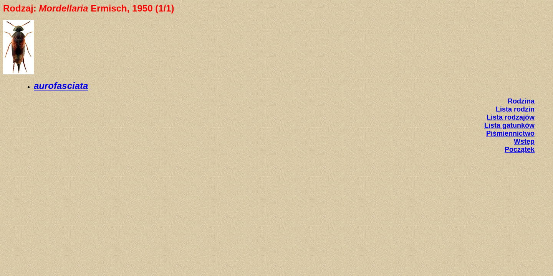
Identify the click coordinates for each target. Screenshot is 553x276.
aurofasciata (61, 85)
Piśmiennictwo (510, 133)
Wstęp (524, 141)
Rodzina (521, 101)
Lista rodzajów (511, 117)
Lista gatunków (509, 125)
